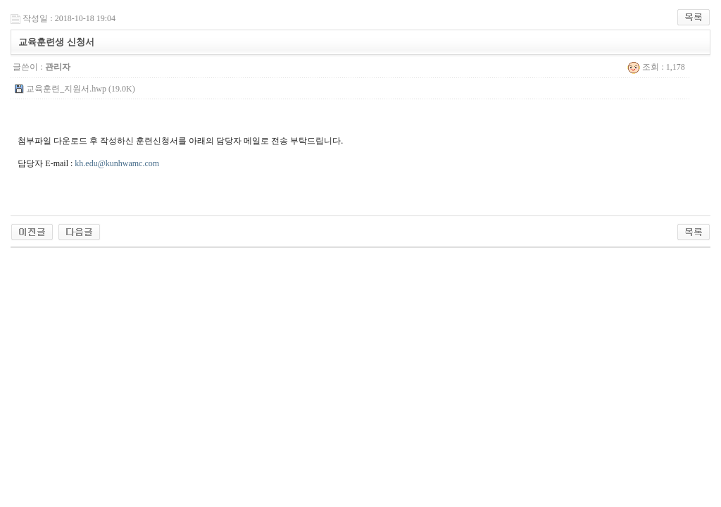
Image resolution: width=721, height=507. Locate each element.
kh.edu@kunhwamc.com (117, 163)
